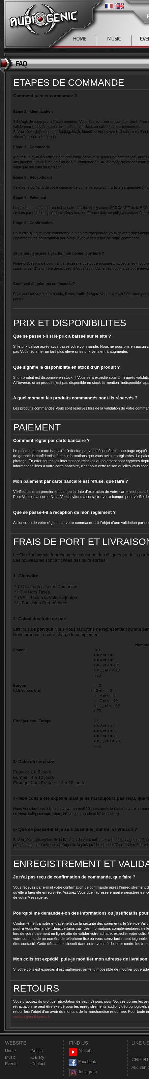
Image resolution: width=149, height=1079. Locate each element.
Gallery (37, 1057)
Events (11, 1063)
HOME (79, 38)
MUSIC (114, 38)
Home (10, 1051)
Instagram (83, 1072)
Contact (38, 1063)
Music (10, 1057)
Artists (36, 1051)
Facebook (82, 1062)
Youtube (81, 1051)
